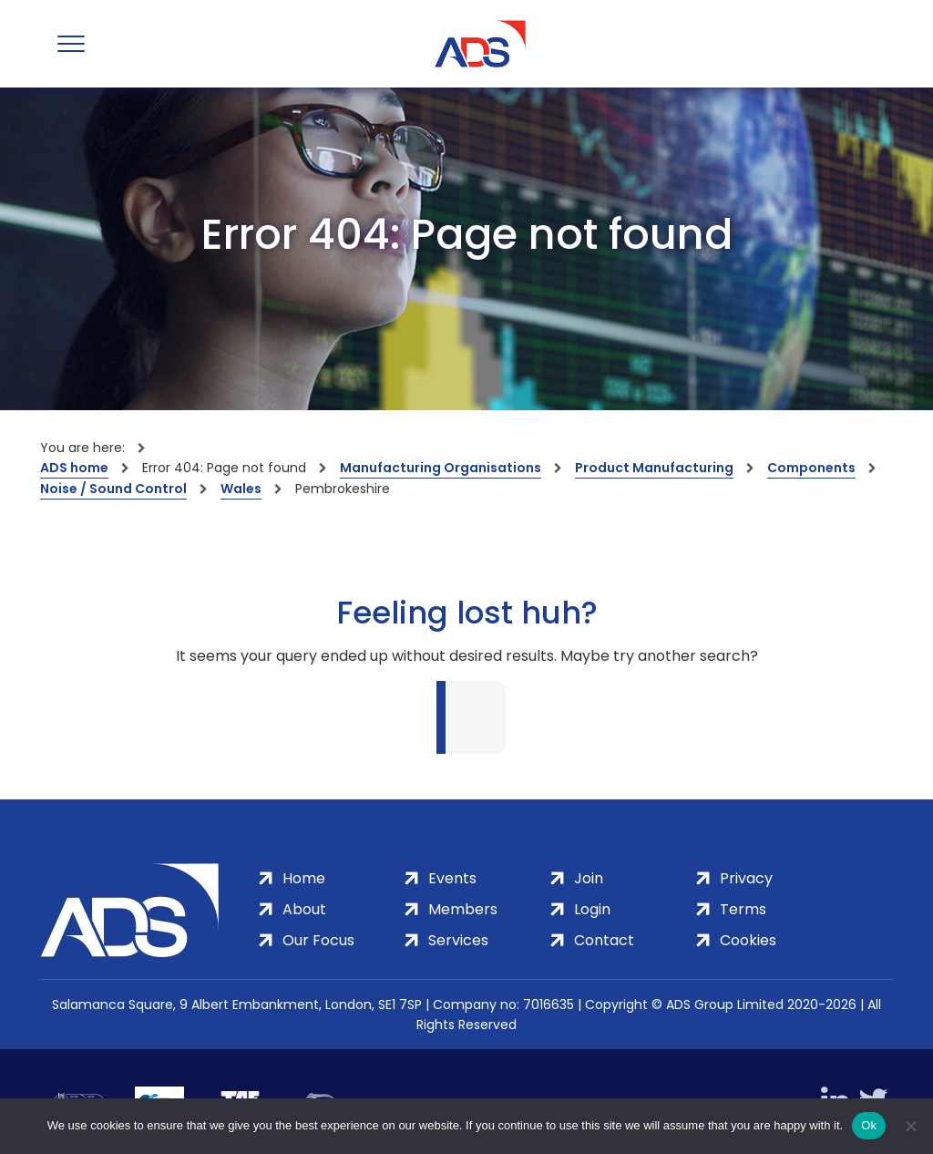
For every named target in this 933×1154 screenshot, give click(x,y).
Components (811, 468)
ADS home (74, 468)
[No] (910, 1126)
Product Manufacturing (654, 468)
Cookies (748, 940)
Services (458, 940)
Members (462, 909)
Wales (240, 488)
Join (588, 878)
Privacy (746, 878)
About (304, 909)
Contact (604, 940)
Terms (743, 909)
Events (452, 878)
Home (303, 878)
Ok (869, 1125)
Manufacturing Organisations (440, 468)
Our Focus (318, 940)
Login (592, 909)
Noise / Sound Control (113, 488)
